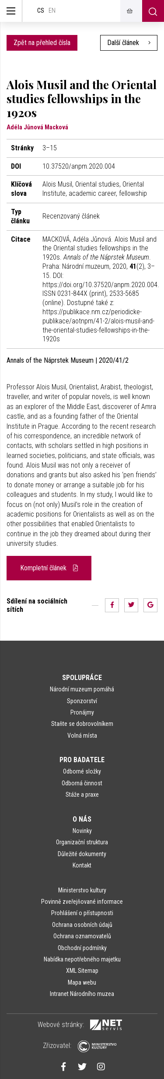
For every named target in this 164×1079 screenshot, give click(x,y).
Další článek (128, 42)
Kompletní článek (49, 568)
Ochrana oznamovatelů (82, 936)
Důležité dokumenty (82, 853)
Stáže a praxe (82, 794)
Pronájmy (82, 712)
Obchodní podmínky (82, 947)
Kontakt (82, 865)
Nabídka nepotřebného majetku (82, 959)
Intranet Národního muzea (82, 993)
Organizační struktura (82, 842)
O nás (82, 819)
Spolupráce (82, 677)
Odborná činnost (82, 783)
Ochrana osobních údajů (82, 924)
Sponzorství (82, 700)
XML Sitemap (82, 970)
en (52, 10)
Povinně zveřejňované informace (82, 901)
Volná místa (82, 735)
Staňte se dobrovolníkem (82, 723)
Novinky (82, 830)
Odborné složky (82, 771)
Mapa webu (82, 982)
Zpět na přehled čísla (42, 42)
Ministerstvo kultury (82, 890)
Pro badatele (82, 760)
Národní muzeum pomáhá (82, 689)
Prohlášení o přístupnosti (82, 912)
